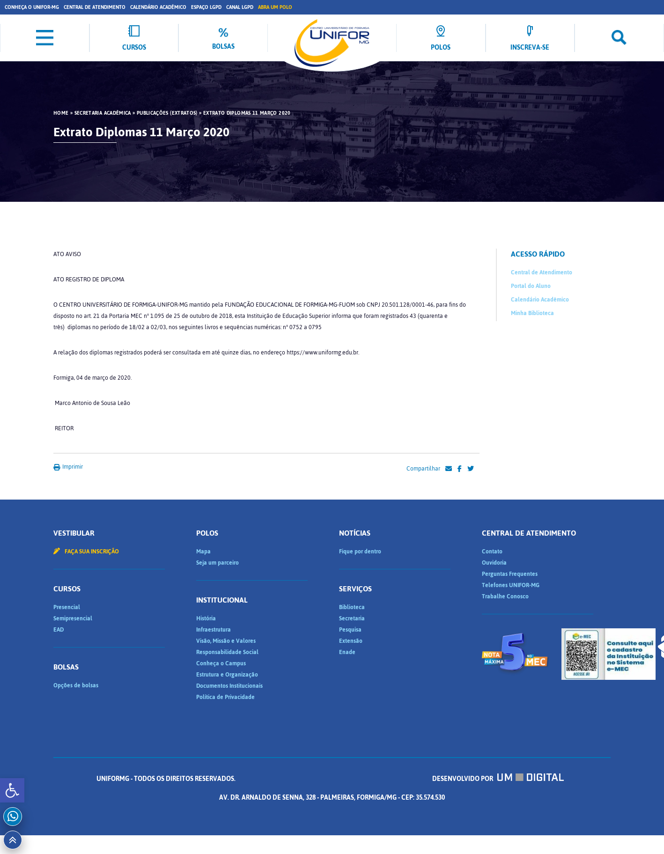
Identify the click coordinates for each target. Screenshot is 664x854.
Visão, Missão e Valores (226, 641)
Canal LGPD (239, 7)
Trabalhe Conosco (505, 596)
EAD (58, 629)
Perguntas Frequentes (510, 574)
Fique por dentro (360, 551)
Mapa (203, 551)
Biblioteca (352, 607)
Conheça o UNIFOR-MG (32, 7)
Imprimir (68, 466)
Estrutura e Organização (227, 674)
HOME (60, 113)
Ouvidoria (494, 562)
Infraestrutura (213, 629)
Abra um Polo (275, 7)
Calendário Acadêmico (158, 7)
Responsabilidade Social (227, 652)
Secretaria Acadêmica (102, 113)
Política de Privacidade (225, 697)
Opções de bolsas (75, 685)
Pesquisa (350, 629)
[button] (12, 790)
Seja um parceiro (217, 562)
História (206, 618)
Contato (492, 551)
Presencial (66, 607)
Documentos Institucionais (229, 686)
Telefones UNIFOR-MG (510, 585)
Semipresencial (72, 618)
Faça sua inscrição (86, 551)
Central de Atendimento (94, 7)
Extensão (350, 641)
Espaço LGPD (206, 7)
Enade (347, 652)
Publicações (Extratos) (167, 113)
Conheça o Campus (221, 663)
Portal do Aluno (531, 286)
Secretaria (352, 618)
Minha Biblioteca (532, 313)
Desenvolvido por (498, 779)
